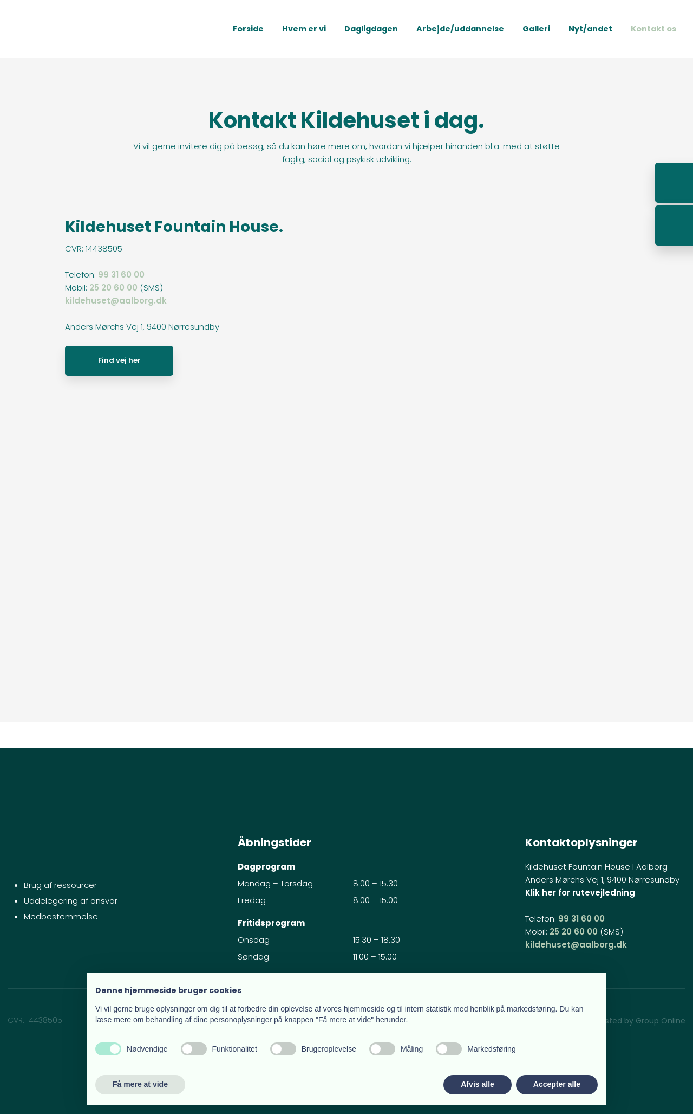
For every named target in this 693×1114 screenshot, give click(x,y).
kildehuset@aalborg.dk (116, 300)
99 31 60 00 (121, 274)
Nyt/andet (590, 28)
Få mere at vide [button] (140, 1084)
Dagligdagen (371, 28)
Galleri (536, 28)
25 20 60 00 (113, 287)
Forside (248, 28)
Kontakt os (653, 28)
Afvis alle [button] (477, 1084)
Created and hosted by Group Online (615, 1020)
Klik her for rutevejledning (580, 892)
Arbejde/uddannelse (460, 28)
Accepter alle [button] (556, 1084)
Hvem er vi (304, 28)
